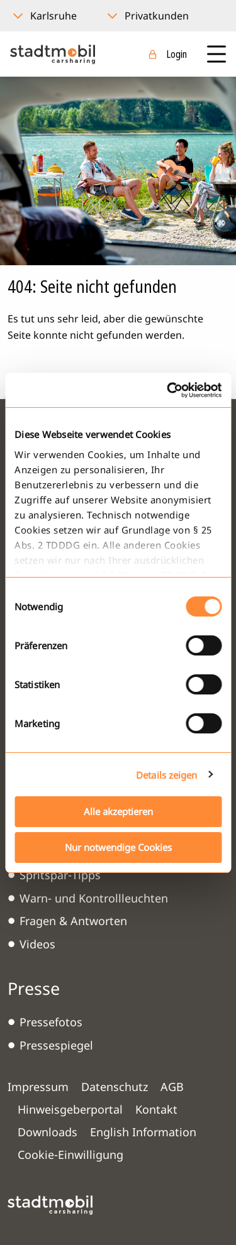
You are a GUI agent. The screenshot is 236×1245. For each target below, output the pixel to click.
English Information (143, 1132)
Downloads (47, 1132)
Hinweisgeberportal (70, 1109)
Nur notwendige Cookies (118, 847)
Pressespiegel (56, 1045)
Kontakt (156, 1109)
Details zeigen (166, 775)
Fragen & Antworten (73, 920)
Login (176, 54)
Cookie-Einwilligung (70, 1154)
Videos (37, 944)
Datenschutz (114, 1086)
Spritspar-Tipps (60, 874)
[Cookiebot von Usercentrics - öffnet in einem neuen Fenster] (168, 390)
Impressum (38, 1086)
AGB (172, 1086)
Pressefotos (51, 1021)
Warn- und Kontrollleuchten (94, 898)
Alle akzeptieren (118, 811)
